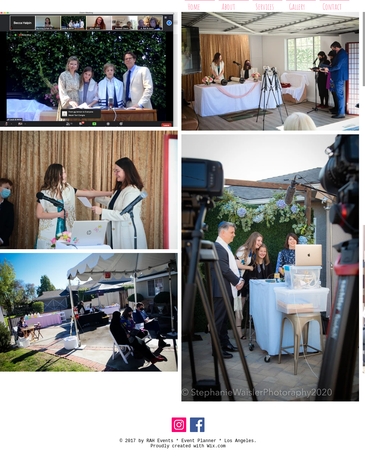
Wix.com (216, 446)
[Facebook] (197, 424)
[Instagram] (179, 424)
